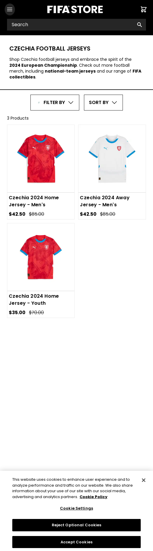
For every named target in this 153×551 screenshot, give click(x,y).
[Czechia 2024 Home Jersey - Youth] (40, 257)
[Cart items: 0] (143, 9)
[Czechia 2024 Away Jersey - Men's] (112, 158)
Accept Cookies (76, 544)
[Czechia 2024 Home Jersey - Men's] (40, 158)
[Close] (143, 483)
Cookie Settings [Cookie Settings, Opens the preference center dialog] (76, 511)
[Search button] (139, 25)
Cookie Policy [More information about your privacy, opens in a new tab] (93, 499)
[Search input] (76, 25)
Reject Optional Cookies (77, 527)
